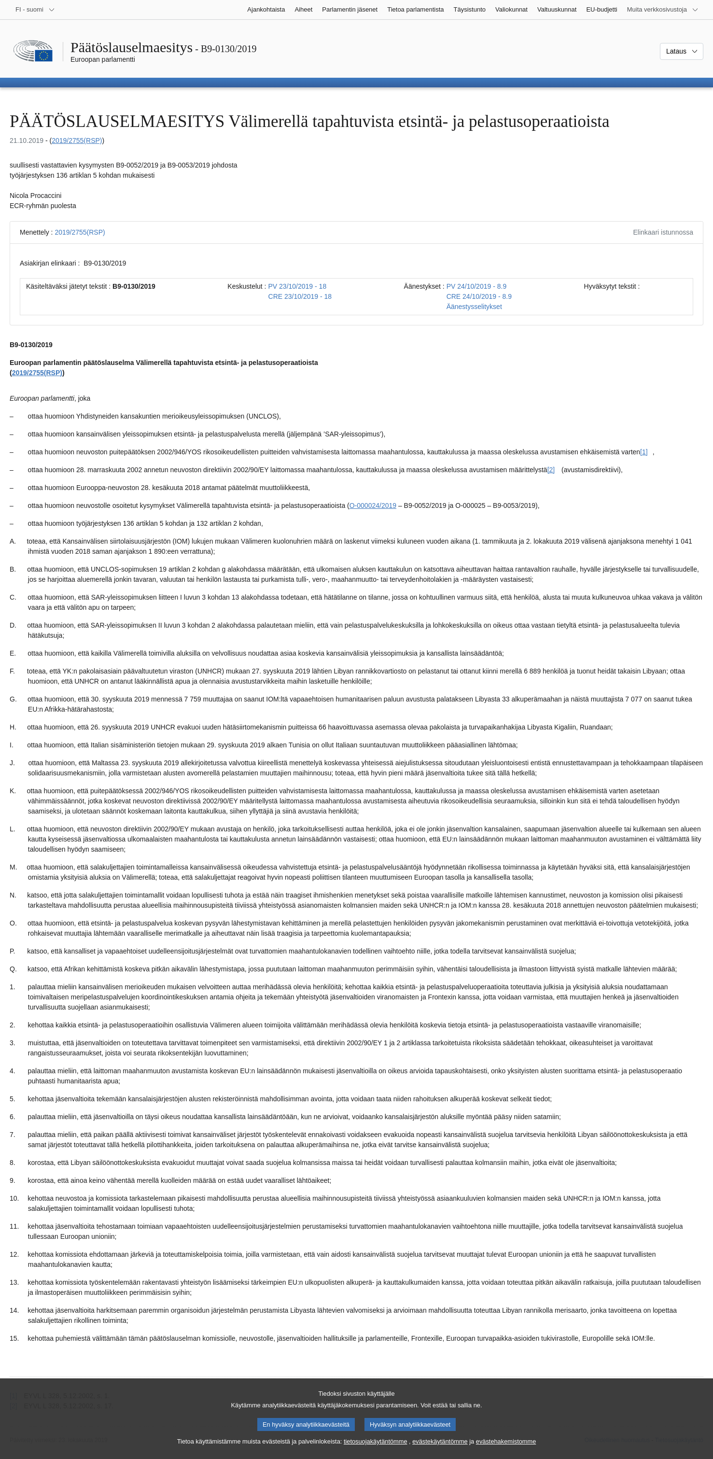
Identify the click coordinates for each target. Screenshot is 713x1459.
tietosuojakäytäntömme (375, 1447)
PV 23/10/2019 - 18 (297, 286)
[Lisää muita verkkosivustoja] (662, 9)
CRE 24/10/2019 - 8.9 (479, 296)
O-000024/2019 (373, 505)
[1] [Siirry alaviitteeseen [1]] (644, 452)
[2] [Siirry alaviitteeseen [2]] (551, 470)
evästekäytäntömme (440, 1447)
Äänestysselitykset (474, 306)
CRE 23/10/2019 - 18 (300, 296)
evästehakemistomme (506, 1447)
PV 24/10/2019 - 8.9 (477, 286)
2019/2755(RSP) (77, 140)
